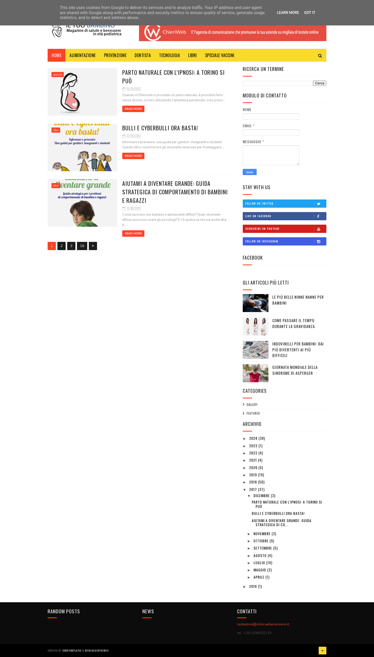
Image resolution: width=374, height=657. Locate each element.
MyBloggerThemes (97, 650)
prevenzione (115, 55)
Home (56, 55)
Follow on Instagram (285, 241)
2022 (253, 452)
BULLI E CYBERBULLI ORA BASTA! (160, 128)
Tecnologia (169, 55)
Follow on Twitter (285, 204)
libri (192, 55)
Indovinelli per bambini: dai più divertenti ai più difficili (298, 349)
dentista (143, 55)
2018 (253, 482)
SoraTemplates (72, 650)
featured (253, 413)
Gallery (252, 405)
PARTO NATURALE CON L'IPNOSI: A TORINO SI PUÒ (287, 504)
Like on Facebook (285, 216)
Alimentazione (82, 55)
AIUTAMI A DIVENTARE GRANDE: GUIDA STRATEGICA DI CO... (281, 522)
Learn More (288, 13)
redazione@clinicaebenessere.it (263, 624)
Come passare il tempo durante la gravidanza (293, 323)
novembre (263, 533)
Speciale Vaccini (219, 55)
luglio (260, 562)
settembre (263, 548)
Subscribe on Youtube (285, 229)
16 (82, 245)
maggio (260, 569)
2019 (253, 474)
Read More (133, 109)
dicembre (262, 495)
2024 (253, 438)
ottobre (261, 540)
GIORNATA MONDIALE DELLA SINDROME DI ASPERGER (295, 370)
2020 (253, 467)
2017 (253, 489)
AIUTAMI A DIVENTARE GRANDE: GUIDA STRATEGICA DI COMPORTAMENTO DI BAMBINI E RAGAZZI (175, 191)
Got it (309, 13)
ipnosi (57, 74)
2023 (253, 445)
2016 (253, 586)
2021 (253, 460)
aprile (259, 577)
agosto (261, 555)
